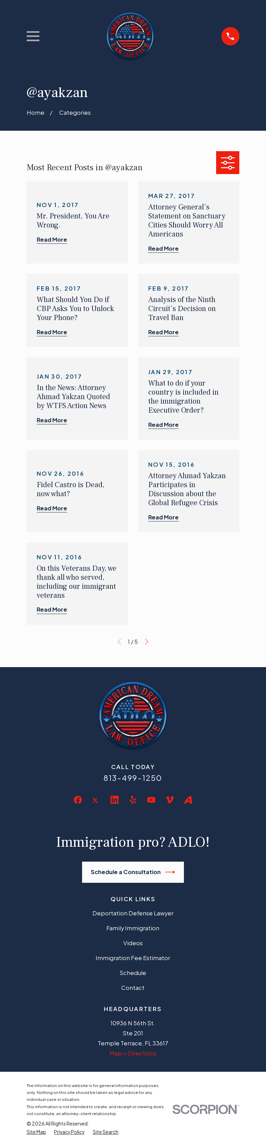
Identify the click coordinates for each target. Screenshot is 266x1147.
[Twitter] (96, 805)
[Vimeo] (170, 800)
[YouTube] (151, 800)
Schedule (132, 972)
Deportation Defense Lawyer (133, 913)
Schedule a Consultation (133, 872)
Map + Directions (133, 1053)
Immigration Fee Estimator (133, 957)
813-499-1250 (133, 778)
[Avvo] (188, 800)
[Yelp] (133, 800)
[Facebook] (78, 800)
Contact (132, 987)
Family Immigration (132, 928)
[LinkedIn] (114, 800)
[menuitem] (36, 1132)
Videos (133, 943)
